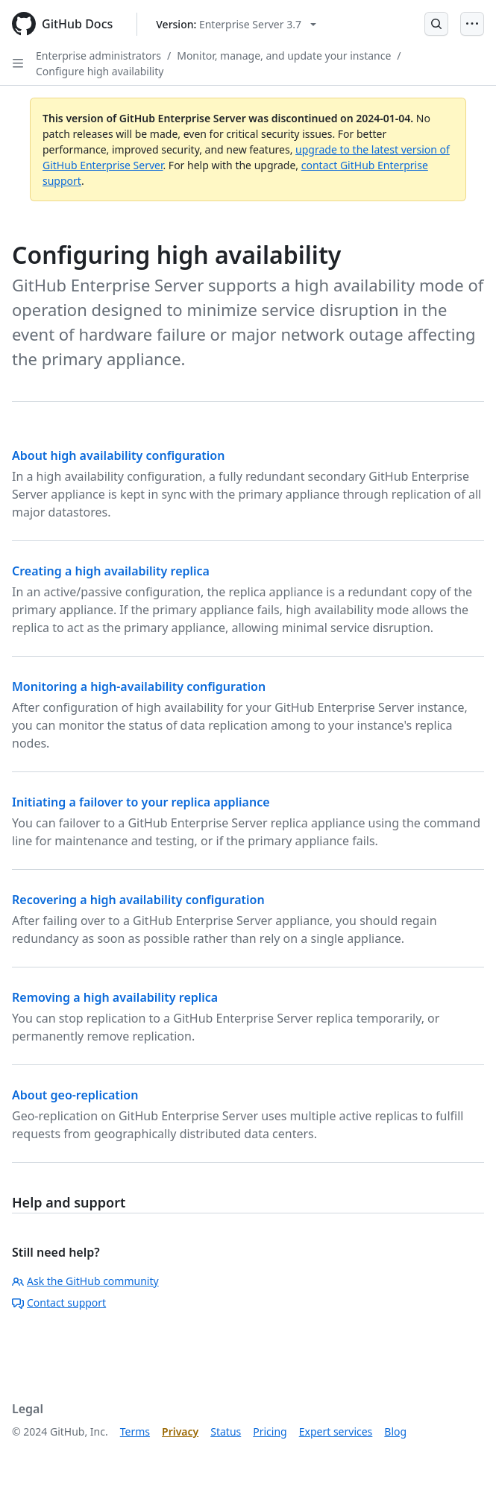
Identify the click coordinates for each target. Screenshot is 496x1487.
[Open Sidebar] (18, 63)
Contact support (59, 1302)
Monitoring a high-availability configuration (139, 686)
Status (225, 1431)
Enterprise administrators (98, 55)
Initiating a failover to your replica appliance (141, 802)
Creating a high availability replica (111, 571)
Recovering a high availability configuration (138, 899)
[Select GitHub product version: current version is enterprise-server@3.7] (236, 24)
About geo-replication (75, 1095)
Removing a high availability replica (115, 997)
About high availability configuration (118, 455)
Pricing (269, 1431)
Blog (395, 1431)
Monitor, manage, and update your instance (284, 55)
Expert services (336, 1431)
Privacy (180, 1431)
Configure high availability (99, 71)
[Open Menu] (472, 24)
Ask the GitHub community (85, 1281)
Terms (135, 1431)
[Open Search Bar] (436, 24)
